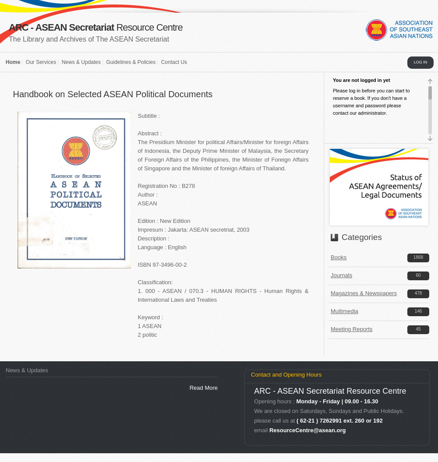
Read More (204, 387)
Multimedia (344, 311)
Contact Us (174, 62)
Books (338, 257)
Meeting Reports (351, 329)
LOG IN (420, 62)
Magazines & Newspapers (364, 293)
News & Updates (81, 62)
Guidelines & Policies (130, 62)
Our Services (41, 62)
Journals (341, 275)
